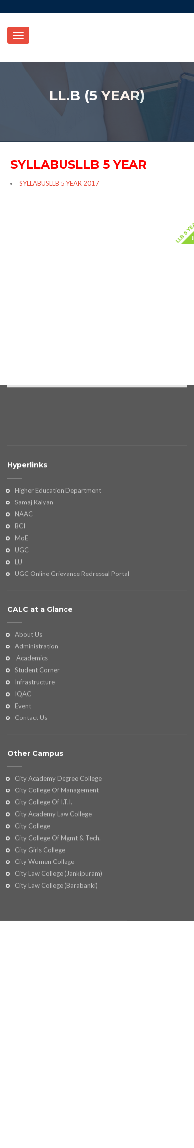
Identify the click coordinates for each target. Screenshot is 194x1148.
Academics (31, 701)
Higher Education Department (58, 533)
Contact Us (31, 760)
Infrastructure (35, 724)
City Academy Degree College (58, 821)
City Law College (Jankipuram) (58, 916)
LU (18, 604)
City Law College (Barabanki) (56, 928)
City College (32, 868)
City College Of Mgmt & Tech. (58, 880)
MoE (21, 580)
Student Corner (37, 713)
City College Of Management (57, 833)
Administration (36, 689)
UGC (22, 592)
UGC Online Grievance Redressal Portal (72, 616)
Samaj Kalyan (34, 545)
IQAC (23, 736)
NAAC (24, 557)
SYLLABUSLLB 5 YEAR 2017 (59, 183)
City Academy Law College (53, 857)
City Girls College (40, 892)
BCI (20, 569)
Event (23, 748)
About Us (28, 677)
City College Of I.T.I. (43, 845)
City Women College (44, 904)
